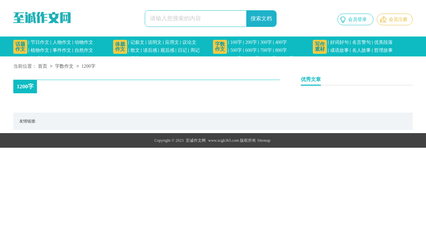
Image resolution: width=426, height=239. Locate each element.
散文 (135, 50)
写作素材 (320, 46)
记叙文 (137, 42)
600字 (251, 50)
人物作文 (62, 42)
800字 (281, 50)
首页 (42, 66)
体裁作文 (120, 46)
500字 (236, 50)
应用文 (172, 42)
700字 (266, 50)
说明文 (155, 42)
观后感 (167, 50)
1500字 (287, 58)
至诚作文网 (196, 140)
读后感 (150, 50)
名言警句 (361, 42)
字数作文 (220, 46)
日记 (182, 50)
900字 (236, 58)
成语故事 (339, 50)
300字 (266, 42)
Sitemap (263, 140)
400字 (281, 42)
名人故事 (361, 50)
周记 (195, 50)
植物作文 (40, 50)
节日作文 (40, 42)
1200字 (270, 58)
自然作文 (84, 50)
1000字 (252, 58)
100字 (236, 42)
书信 (135, 58)
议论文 (189, 42)
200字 (251, 42)
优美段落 (383, 42)
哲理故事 (383, 50)
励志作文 (62, 58)
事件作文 (62, 50)
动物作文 (84, 42)
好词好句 (339, 42)
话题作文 (20, 46)
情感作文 (40, 58)
